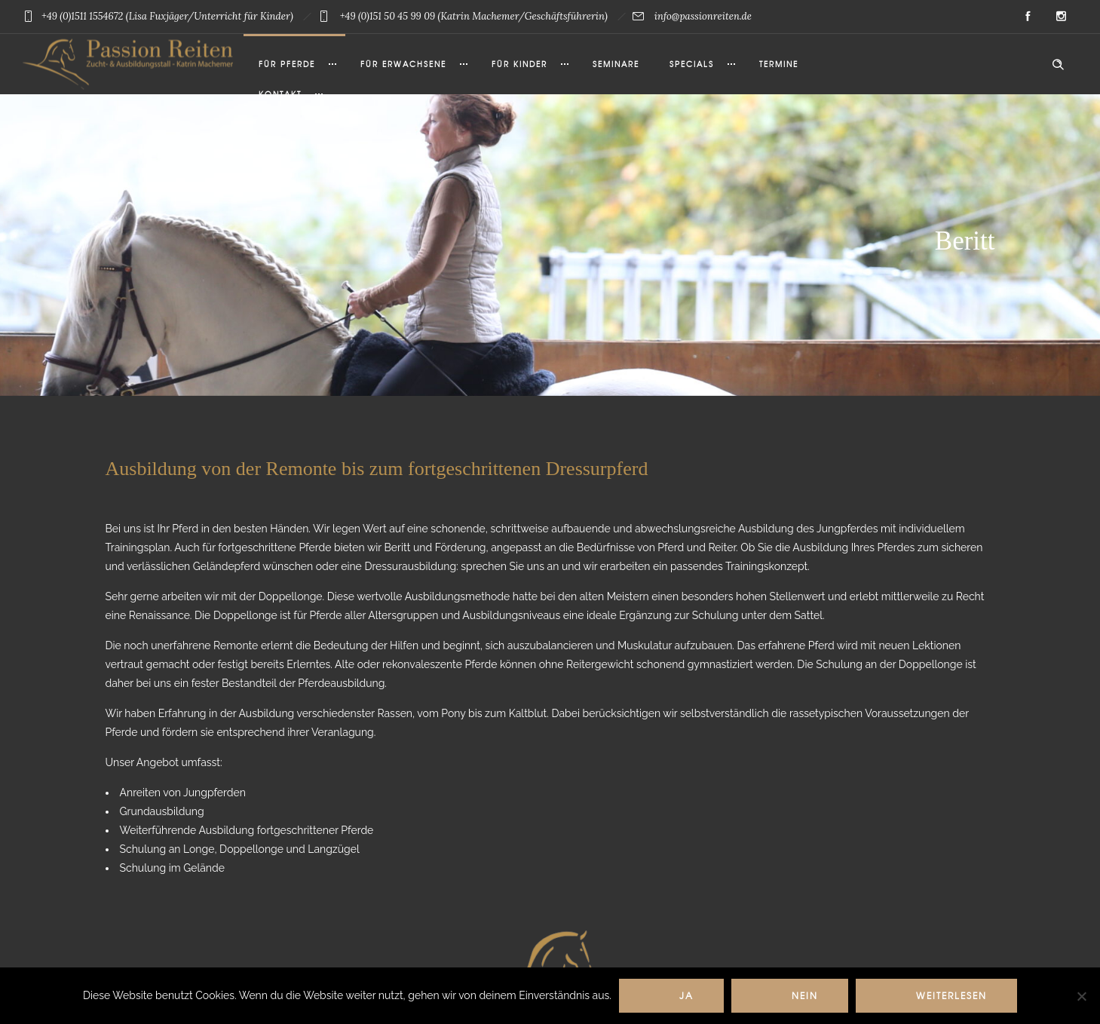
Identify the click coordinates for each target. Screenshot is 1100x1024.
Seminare (616, 63)
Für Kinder (519, 63)
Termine (778, 63)
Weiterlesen (951, 995)
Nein (805, 995)
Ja (686, 995)
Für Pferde (287, 63)
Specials (691, 63)
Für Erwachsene (403, 63)
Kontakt (280, 94)
